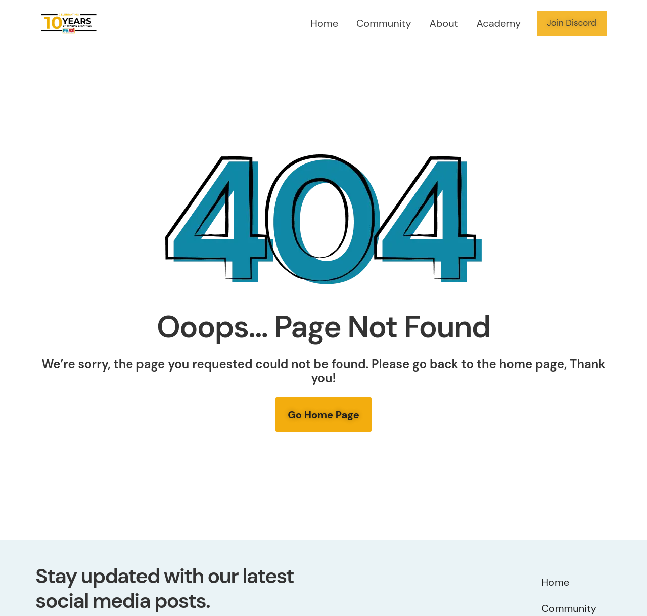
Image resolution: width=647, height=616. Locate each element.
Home (324, 23)
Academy (499, 23)
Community (383, 23)
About (444, 23)
